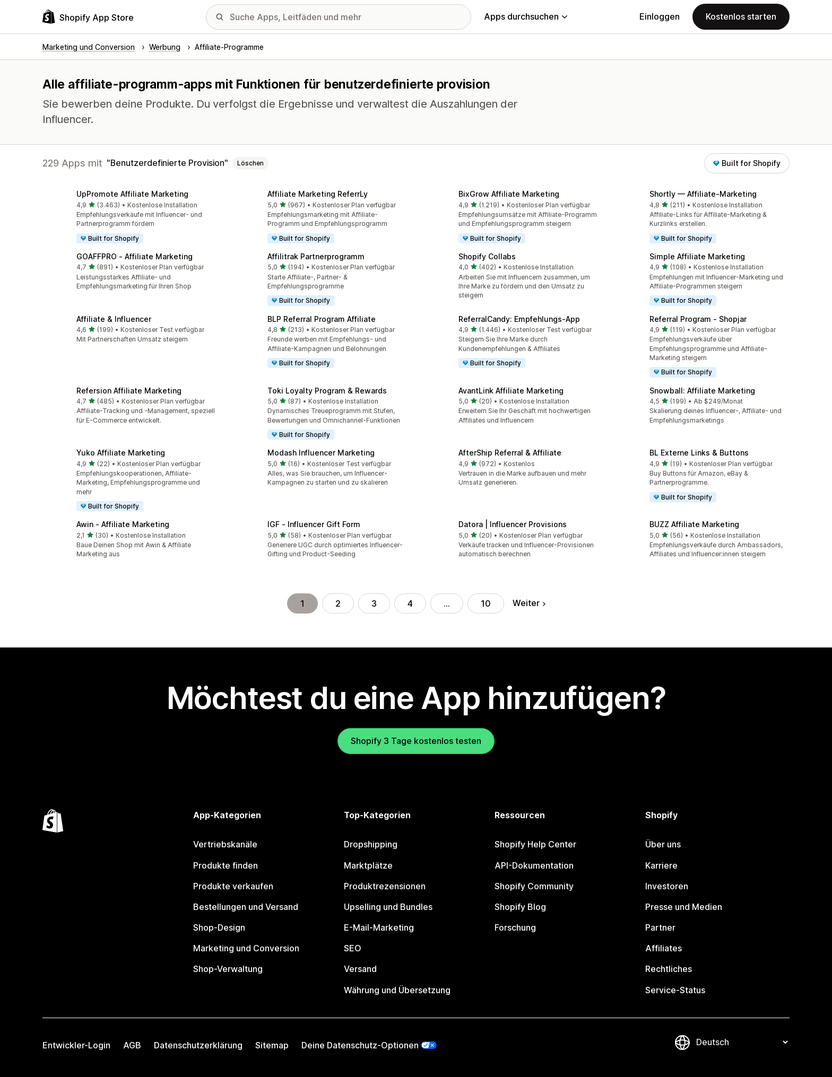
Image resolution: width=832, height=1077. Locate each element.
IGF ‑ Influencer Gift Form (313, 524)
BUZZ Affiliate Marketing (694, 524)
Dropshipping (370, 844)
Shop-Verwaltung (228, 969)
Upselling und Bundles (388, 906)
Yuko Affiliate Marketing (120, 452)
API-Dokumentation (534, 865)
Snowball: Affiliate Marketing (702, 390)
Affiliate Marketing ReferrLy (317, 193)
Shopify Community (534, 886)
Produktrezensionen (385, 886)
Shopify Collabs (487, 256)
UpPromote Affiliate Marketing (132, 193)
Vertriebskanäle (225, 844)
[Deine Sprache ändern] (742, 1042)
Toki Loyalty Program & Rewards (327, 390)
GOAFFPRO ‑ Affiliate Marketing (134, 256)
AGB (132, 1045)
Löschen (250, 163)
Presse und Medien (683, 906)
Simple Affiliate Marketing (697, 256)
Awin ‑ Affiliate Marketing (122, 524)
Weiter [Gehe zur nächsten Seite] (529, 603)
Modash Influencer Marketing (321, 452)
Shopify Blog (520, 906)
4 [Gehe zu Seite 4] (410, 603)
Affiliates (663, 948)
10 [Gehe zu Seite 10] (486, 603)
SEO (352, 948)
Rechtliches (668, 969)
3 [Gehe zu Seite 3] (374, 603)
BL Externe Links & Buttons (699, 452)
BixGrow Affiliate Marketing (508, 193)
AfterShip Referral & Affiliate (509, 452)
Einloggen (659, 16)
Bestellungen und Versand (245, 906)
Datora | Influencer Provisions (512, 524)
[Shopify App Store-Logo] (88, 17)
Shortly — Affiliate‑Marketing (703, 193)
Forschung (515, 927)
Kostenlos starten (741, 16)
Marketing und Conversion (246, 948)
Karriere (661, 865)
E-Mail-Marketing (379, 927)
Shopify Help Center (535, 844)
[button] (129, 217)
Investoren (666, 886)
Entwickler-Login (76, 1045)
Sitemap (272, 1045)
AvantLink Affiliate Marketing (511, 390)
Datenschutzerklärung (198, 1045)
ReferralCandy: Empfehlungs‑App (519, 318)
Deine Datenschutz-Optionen (360, 1045)
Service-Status (675, 990)
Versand (360, 969)
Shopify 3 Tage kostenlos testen (416, 740)
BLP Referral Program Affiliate (321, 318)
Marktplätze (368, 865)
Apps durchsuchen (525, 16)
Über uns (663, 844)
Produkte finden (225, 865)
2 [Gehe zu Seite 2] (338, 603)
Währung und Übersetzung (397, 990)
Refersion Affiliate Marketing (128, 390)
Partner (660, 927)
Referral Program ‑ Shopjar (698, 318)
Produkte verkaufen (233, 886)
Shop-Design (219, 927)
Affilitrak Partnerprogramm (316, 256)
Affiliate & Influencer (113, 318)
